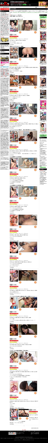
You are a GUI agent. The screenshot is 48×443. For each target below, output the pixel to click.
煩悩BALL (2, 135)
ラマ (6, 162)
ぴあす (7, 135)
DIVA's (3, 125)
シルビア (7, 111)
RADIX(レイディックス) (16, 96)
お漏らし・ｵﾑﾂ (6, 25)
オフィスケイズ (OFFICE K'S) (17, 125)
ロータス (4, 165)
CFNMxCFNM (3, 110)
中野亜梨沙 (27, 67)
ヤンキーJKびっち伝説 (43, 154)
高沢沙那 (30, 67)
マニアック (5, 151)
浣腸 (3, 45)
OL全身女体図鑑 (42, 150)
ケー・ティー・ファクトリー (4, 104)
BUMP (5, 135)
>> (3, 51)
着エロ (7, 33)
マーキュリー (6, 150)
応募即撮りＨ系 (5, 91)
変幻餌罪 (4, 147)
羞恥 (3, 31)
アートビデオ (4, 94)
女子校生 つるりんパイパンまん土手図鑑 (43, 152)
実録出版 (5, 109)
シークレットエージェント (5, 111)
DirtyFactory (5, 120)
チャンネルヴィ (5, 121)
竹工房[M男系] (7, 70)
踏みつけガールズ (4, 140)
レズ (5, 24)
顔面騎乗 (2, 25)
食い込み (4, 27)
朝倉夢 (16, 206)
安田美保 (34, 67)
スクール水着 (4, 28)
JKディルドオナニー (16, 264)
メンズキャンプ (5, 155)
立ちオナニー (6, 21)
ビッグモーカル (5, 137)
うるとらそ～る (5, 83)
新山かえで (32, 290)
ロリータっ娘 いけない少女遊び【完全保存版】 (43, 52)
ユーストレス (5, 158)
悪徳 (7, 45)
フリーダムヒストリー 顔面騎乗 (43, 110)
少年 (1, 46)
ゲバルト (5, 102)
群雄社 (6, 105)
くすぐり (2, 26)
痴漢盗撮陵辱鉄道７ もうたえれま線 (43, 75)
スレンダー (4, 32)
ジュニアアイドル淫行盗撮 (43, 98)
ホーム (1, 7)
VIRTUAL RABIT (6, 132)
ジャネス (14, 41)
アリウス (3, 79)
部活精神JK (5, 139)
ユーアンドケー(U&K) (4, 159)
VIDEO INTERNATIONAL (5, 69)
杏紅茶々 (27, 317)
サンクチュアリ (6, 108)
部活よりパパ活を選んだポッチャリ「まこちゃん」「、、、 (43, 28)
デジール (5, 124)
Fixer (4, 145)
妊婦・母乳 (3, 19)
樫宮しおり (16, 95)
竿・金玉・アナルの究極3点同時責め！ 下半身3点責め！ (21, 375)
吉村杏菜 (18, 206)
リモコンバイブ (5, 30)
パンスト (5, 20)
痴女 (3, 18)
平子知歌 (25, 206)
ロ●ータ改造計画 (42, 164)
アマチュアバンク (4, 88)
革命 (6, 96)
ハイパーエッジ (3, 133)
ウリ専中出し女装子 (43, 157)
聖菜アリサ (29, 371)
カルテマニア (6, 97)
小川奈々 (12, 67)
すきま (3, 112)
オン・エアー (4, 88)
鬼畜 (1, 30)
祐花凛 (16, 371)
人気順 (17, 16)
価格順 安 (20, 16)
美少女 (2, 15)
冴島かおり (17, 40)
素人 (7, 14)
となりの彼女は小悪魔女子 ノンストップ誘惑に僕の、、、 (43, 132)
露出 (6, 29)
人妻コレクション (4, 137)
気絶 (4, 26)
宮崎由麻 (15, 68)
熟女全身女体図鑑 (42, 153)
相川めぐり (24, 95)
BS (1, 136)
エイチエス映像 (4, 90)
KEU (2, 101)
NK (4, 130)
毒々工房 (4, 127)
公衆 (5, 46)
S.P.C (1, 95)
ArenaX (7, 80)
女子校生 (3, 14)
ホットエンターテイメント (4, 148)
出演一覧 (4, 7)
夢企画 (8, 159)
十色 (5, 125)
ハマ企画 (6, 73)
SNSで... (41, 143)
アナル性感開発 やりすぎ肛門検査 (18, 180)
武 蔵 (7, 152)
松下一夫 (2, 151)
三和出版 (2, 109)
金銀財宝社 (2, 100)
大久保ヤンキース (15, 291)
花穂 (32, 371)
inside (7, 94)
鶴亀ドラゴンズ (6, 123)
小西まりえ (13, 40)
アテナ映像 (3, 78)
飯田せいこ (20, 67)
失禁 (3, 46)
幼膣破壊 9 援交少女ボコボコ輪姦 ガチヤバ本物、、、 (43, 41)
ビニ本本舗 (3, 136)
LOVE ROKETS (3, 162)
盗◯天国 (5, 126)
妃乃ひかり (32, 417)
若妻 (6, 19)
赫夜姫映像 (2, 98)
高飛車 (2, 45)
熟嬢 (5, 116)
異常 (6, 46)
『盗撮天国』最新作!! (43, 173)
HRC (6, 84)
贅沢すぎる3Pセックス (43, 146)
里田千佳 (19, 68)
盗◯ (6, 26)
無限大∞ (3, 152)
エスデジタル (3, 85)
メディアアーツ (3, 153)
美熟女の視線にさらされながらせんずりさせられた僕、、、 (43, 63)
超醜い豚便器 (3, 122)
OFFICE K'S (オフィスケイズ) (5, 92)
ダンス (5, 31)
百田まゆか (28, 290)
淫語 (1, 22)
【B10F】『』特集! (43, 172)
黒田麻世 (28, 95)
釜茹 (5, 98)
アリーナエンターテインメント (5, 80)
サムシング (5, 107)
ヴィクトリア (3, 84)
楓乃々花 (21, 40)
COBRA (3, 103)
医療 (5, 45)
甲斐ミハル (16, 67)
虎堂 (6, 127)
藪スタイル (5, 157)
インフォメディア (3, 82)
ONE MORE (3, 167)
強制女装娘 (23, 421)
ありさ (24, 67)
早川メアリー (24, 290)
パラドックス (6, 134)
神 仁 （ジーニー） (4, 115)
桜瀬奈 (16, 317)
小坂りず (12, 68)
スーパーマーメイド (43, 141)
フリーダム (4, 142)
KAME (5, 96)
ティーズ (4, 76)
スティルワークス (4, 117)
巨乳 (4, 23)
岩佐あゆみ (13, 371)
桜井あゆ (24, 40)
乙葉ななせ (13, 290)
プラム (4, 141)
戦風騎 (3, 114)
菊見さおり (20, 95)
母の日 (7, 133)
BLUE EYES (4, 143)
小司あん (22, 206)
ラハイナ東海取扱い (16, 69)
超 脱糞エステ (15, 98)
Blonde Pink (5, 144)
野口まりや (20, 344)
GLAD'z (5, 100)
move (5, 152)
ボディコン (3, 29)
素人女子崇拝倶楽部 (4, 116)
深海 (1, 112)
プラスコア (6, 141)
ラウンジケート (6, 161)
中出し (7, 23)
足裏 (3, 20)
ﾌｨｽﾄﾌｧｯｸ (4, 33)
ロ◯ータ (4, 15)
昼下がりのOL (42, 156)
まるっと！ (41, 142)
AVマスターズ (5, 89)
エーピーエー (4, 86)
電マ (7, 31)
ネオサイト (7, 130)
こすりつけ (4, 22)
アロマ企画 (2, 81)
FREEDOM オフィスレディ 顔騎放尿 (43, 121)
